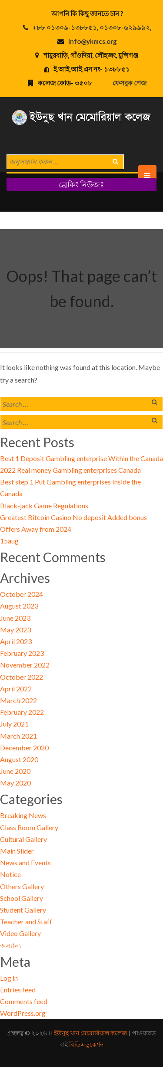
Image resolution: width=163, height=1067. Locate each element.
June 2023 (15, 618)
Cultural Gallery (23, 839)
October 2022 (21, 677)
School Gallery (21, 898)
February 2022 (22, 712)
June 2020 (15, 771)
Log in (9, 978)
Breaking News (23, 815)
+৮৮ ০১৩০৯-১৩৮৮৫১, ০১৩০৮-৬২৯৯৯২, (92, 27)
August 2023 (19, 606)
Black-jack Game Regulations (44, 505)
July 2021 (14, 724)
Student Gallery (23, 910)
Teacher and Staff (26, 921)
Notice (10, 874)
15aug (9, 541)
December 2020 (24, 747)
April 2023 (16, 641)
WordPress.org (23, 1013)
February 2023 (22, 653)
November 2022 (25, 665)
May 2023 (15, 629)
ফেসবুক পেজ (129, 83)
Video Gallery (20, 933)
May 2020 (15, 783)
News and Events (25, 862)
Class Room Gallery (29, 827)
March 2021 (18, 736)
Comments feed (23, 1001)
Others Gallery (22, 886)
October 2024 (21, 594)
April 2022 (16, 688)
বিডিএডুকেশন (86, 1044)
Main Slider (17, 851)
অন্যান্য (10, 945)
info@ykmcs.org (92, 41)
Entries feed (18, 989)
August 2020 (19, 759)
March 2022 (18, 700)
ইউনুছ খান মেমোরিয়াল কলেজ (90, 1033)
